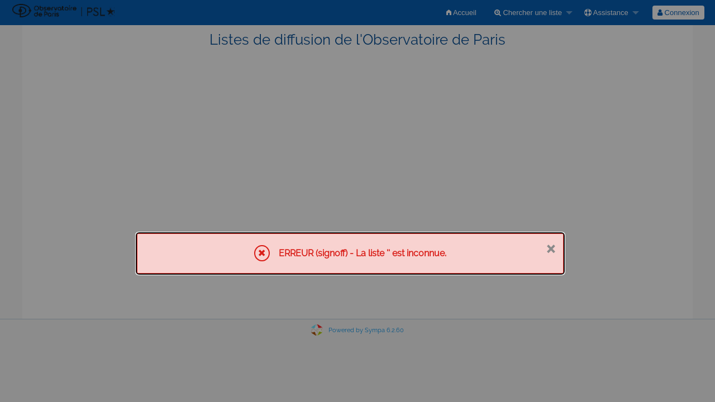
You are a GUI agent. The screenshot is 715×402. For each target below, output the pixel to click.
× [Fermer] (550, 248)
